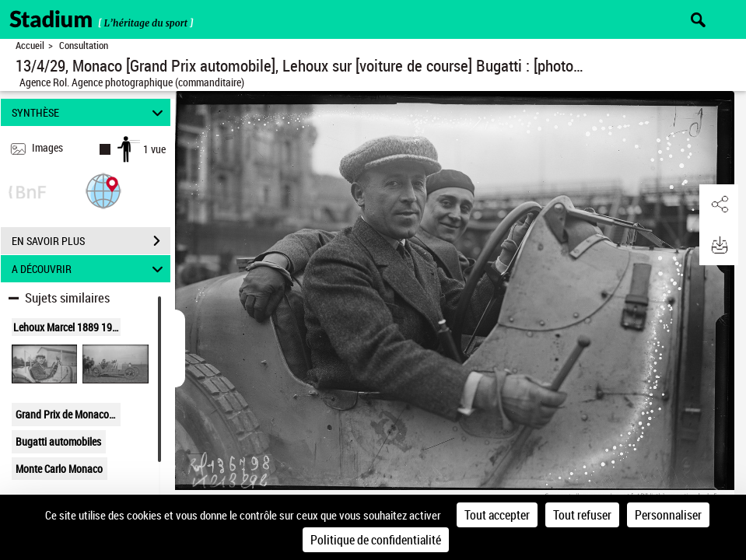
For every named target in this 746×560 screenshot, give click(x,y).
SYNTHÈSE (89, 112)
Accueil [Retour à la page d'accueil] (30, 45)
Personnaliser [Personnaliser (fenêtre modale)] (668, 514)
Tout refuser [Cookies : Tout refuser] (582, 514)
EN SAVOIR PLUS (91, 241)
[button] (103, 190)
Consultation (83, 45)
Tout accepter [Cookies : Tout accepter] (497, 514)
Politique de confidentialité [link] (375, 539)
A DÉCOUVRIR (89, 268)
